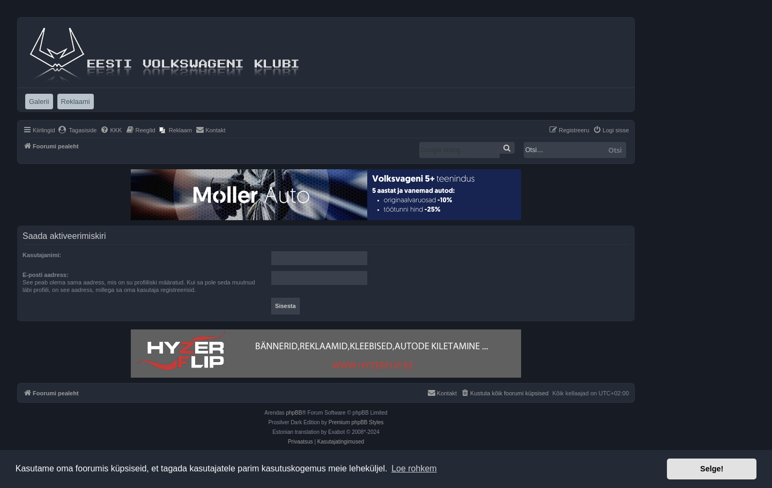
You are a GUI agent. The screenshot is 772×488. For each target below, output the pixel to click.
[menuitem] (77, 130)
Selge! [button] (711, 468)
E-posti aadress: (46, 275)
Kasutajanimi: (42, 255)
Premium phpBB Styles (356, 422)
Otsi (615, 150)
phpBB (294, 413)
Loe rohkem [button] (414, 468)
